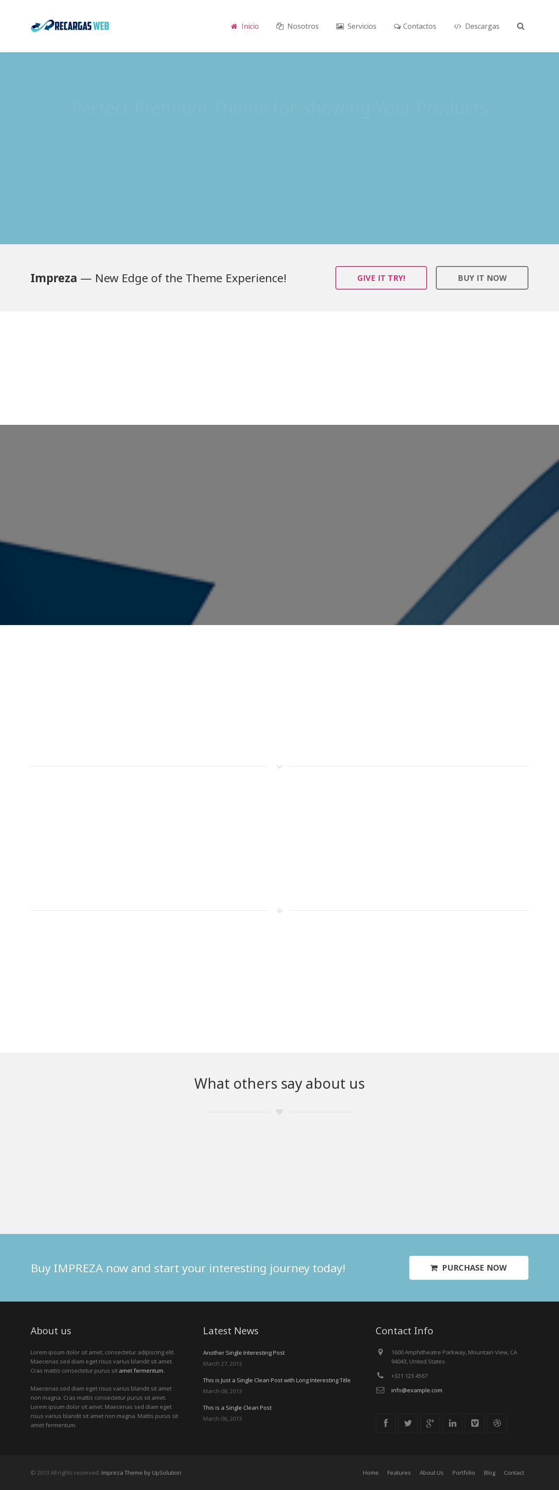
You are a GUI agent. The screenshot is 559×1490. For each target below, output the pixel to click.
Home (371, 1472)
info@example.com (416, 1390)
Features (399, 1472)
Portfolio (463, 1472)
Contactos (415, 26)
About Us (432, 1472)
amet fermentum (141, 1370)
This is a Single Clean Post (237, 1407)
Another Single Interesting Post (244, 1353)
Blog (489, 1472)
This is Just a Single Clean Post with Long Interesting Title (277, 1380)
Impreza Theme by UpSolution (141, 1472)
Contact (514, 1472)
